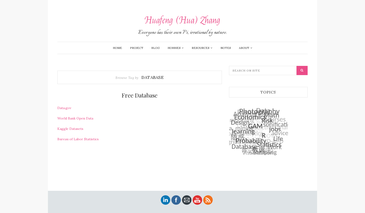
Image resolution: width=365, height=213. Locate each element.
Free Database (139, 95)
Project (136, 48)
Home (117, 48)
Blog (155, 48)
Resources (200, 48)
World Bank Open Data (75, 118)
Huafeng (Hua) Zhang (182, 20)
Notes (226, 48)
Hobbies (174, 48)
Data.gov (64, 108)
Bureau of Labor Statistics (78, 139)
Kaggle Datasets (70, 129)
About (244, 48)
